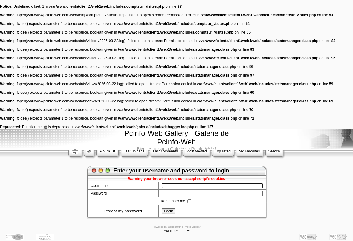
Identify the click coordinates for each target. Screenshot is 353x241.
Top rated (223, 151)
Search (274, 151)
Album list (107, 151)
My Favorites (249, 151)
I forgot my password (123, 211)
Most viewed (196, 151)
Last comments (165, 151)
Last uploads (134, 151)
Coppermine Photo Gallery (184, 226)
